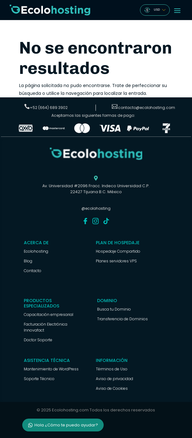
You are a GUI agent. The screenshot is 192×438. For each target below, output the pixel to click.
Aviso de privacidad (114, 378)
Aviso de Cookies (112, 388)
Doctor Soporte (38, 340)
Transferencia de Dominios (122, 319)
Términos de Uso (111, 369)
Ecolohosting (36, 251)
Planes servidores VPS (116, 261)
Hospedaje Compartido (118, 251)
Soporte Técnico (39, 378)
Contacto (32, 270)
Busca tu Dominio (114, 309)
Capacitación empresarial (48, 314)
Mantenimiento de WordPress (51, 369)
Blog (28, 261)
